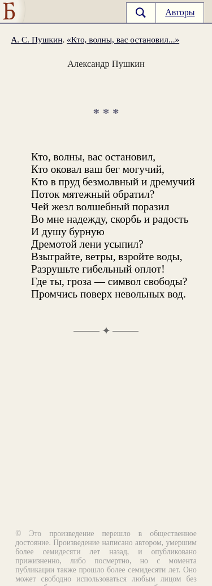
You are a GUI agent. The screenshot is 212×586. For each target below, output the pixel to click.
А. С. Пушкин (36, 39)
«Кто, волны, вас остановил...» (123, 39)
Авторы (179, 12)
